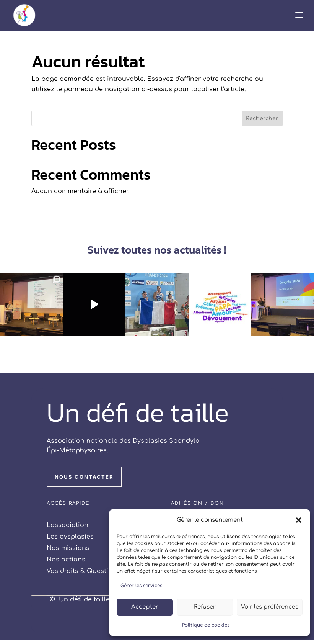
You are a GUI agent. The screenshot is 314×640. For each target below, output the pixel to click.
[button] (299, 520)
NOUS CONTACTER (84, 477)
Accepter (144, 607)
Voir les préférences (269, 607)
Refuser (205, 607)
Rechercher (262, 118)
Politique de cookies (205, 625)
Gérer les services (141, 585)
